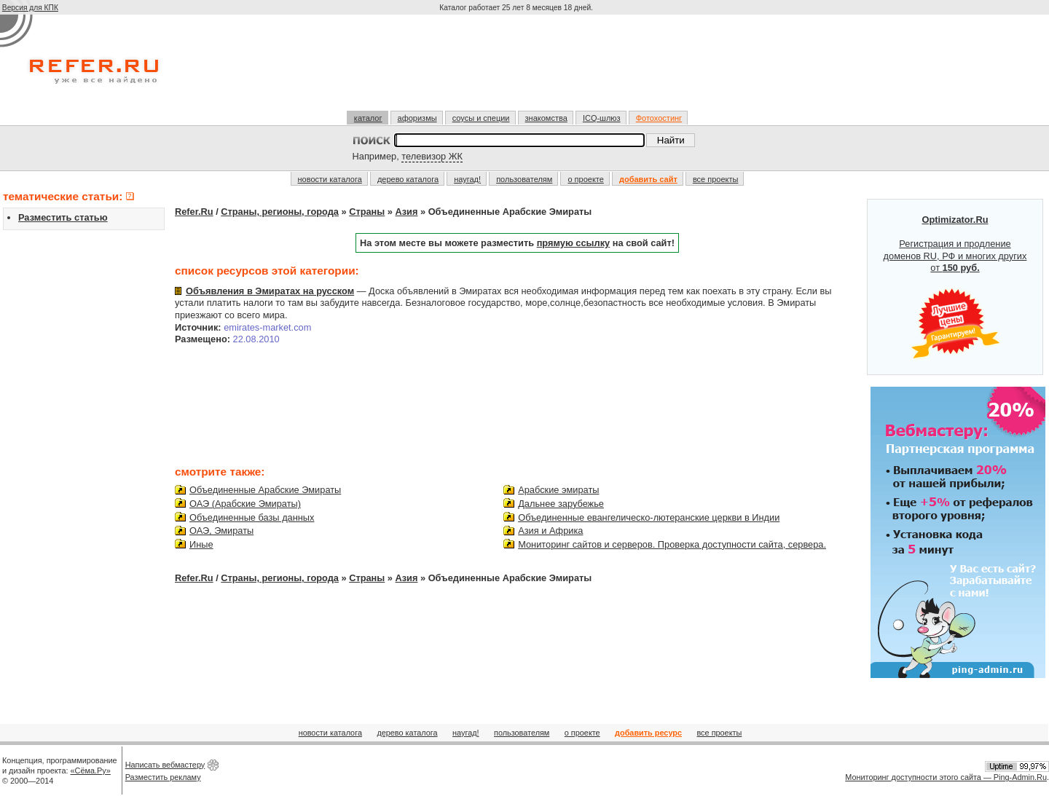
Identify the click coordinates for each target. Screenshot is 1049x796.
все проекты (716, 179)
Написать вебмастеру (165, 764)
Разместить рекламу (163, 777)
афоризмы (417, 118)
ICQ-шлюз (602, 118)
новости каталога (330, 179)
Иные (201, 544)
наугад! (467, 179)
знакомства (546, 118)
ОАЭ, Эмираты (221, 530)
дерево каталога (408, 179)
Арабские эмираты (558, 489)
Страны (367, 211)
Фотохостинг (659, 118)
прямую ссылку (573, 242)
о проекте (585, 179)
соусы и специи (481, 118)
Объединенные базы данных (251, 517)
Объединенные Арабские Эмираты (265, 489)
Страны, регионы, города (280, 211)
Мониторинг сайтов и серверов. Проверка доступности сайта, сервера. (672, 544)
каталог (368, 118)
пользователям (524, 179)
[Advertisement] (518, 68)
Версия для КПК (30, 8)
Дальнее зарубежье (561, 503)
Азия (407, 211)
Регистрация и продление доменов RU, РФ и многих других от (955, 287)
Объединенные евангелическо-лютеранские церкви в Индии (648, 517)
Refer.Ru (194, 211)
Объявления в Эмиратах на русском (270, 290)
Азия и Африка (550, 530)
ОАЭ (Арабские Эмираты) (245, 503)
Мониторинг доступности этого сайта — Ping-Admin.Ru (946, 777)
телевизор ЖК (432, 156)
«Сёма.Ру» (91, 770)
